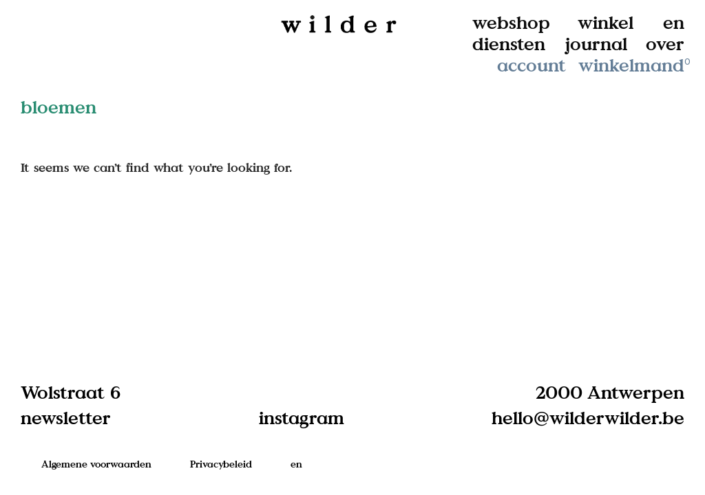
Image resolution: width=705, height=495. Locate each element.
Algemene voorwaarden (96, 463)
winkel (605, 22)
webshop (511, 22)
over (665, 43)
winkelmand (635, 65)
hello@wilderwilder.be (588, 417)
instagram (301, 417)
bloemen (58, 107)
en (673, 22)
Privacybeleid (221, 463)
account (531, 65)
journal (596, 43)
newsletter (66, 417)
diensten (508, 43)
